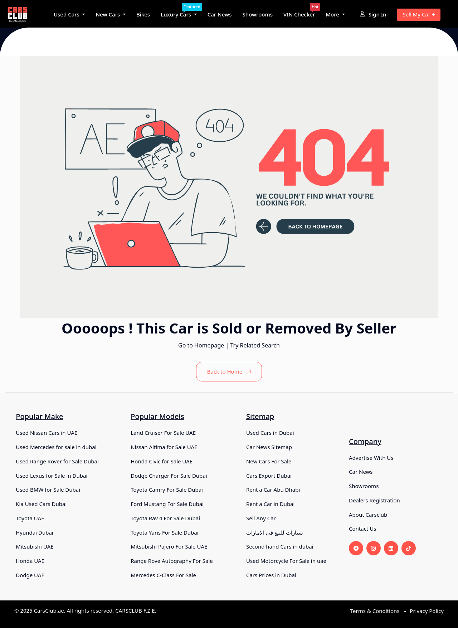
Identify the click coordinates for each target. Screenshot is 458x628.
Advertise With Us (371, 457)
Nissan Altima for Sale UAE (164, 447)
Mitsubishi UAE (34, 546)
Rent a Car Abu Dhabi (273, 489)
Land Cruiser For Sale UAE (163, 432)
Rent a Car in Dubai (270, 503)
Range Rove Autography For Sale (172, 560)
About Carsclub (368, 514)
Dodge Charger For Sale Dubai (169, 475)
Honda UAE (30, 560)
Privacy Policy (427, 610)
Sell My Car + (419, 14)
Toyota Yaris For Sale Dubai (164, 532)
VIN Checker (299, 12)
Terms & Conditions (375, 610)
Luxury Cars (179, 12)
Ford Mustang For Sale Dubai (167, 503)
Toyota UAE (30, 518)
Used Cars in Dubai (270, 432)
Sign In (373, 14)
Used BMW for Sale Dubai (48, 489)
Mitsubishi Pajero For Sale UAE (169, 546)
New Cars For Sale (268, 461)
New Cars (109, 14)
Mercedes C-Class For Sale (163, 575)
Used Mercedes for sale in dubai (56, 447)
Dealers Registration (374, 500)
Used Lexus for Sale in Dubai (51, 475)
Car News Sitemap (269, 447)
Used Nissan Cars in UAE (46, 432)
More (333, 14)
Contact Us (362, 528)
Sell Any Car (261, 518)
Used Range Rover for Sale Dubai (57, 461)
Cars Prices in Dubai (271, 575)
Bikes (143, 14)
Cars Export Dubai (269, 475)
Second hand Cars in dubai (279, 546)
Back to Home (229, 371)
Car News (220, 14)
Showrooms (257, 14)
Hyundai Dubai (34, 532)
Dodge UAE (30, 575)
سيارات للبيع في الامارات (274, 532)
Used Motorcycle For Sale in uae (286, 560)
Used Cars (67, 14)
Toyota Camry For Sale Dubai (167, 489)
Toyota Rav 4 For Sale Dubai (165, 518)
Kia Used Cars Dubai (41, 503)
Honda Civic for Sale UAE (162, 461)
